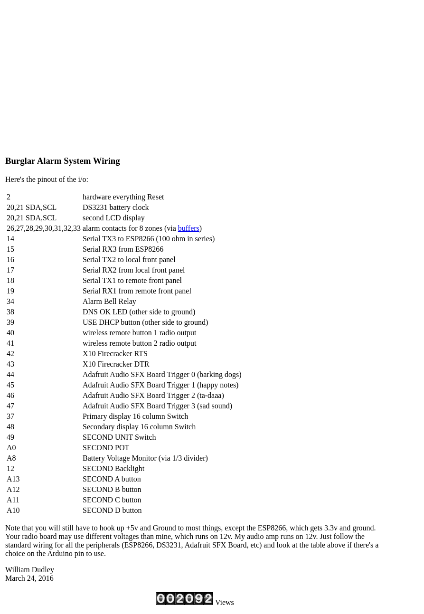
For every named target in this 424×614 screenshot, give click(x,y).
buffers (188, 228)
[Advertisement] (195, 80)
